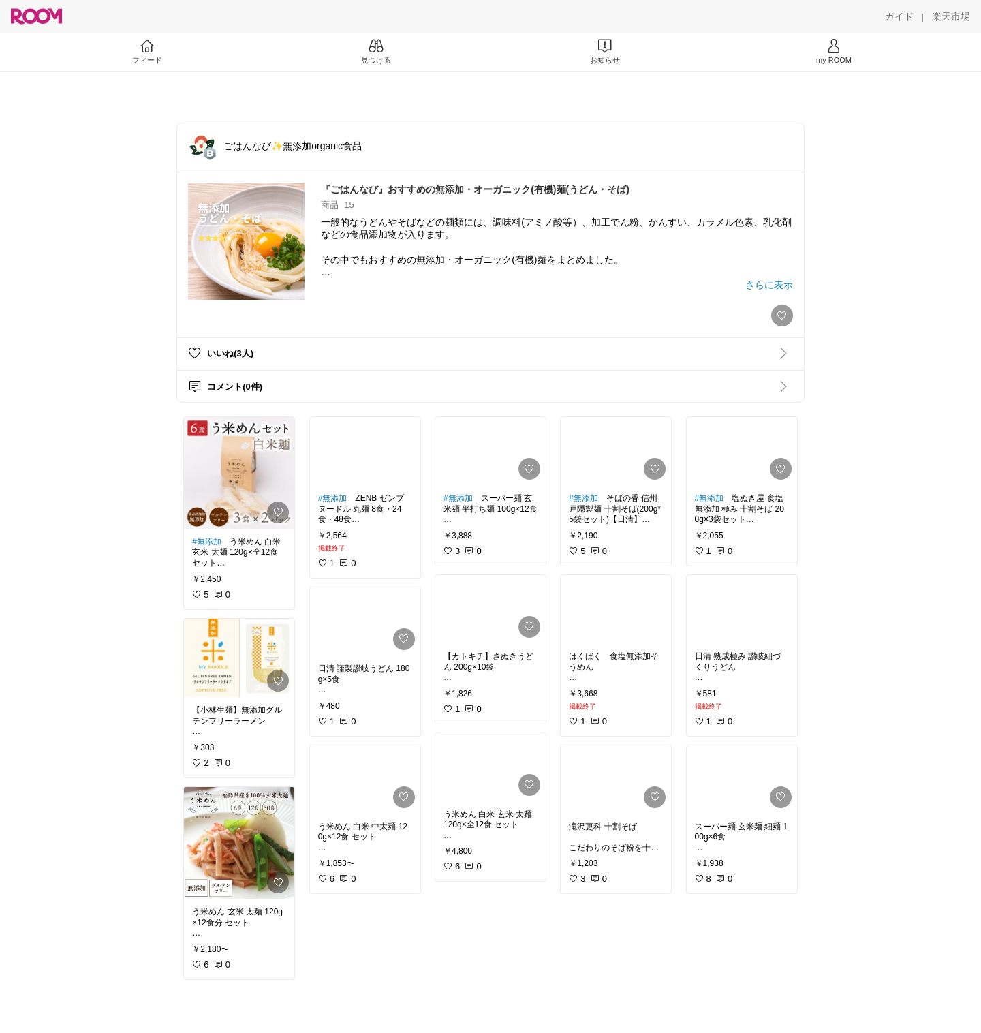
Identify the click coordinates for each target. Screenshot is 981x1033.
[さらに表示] (769, 285)
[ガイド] (899, 16)
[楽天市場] (951, 16)
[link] (239, 473)
